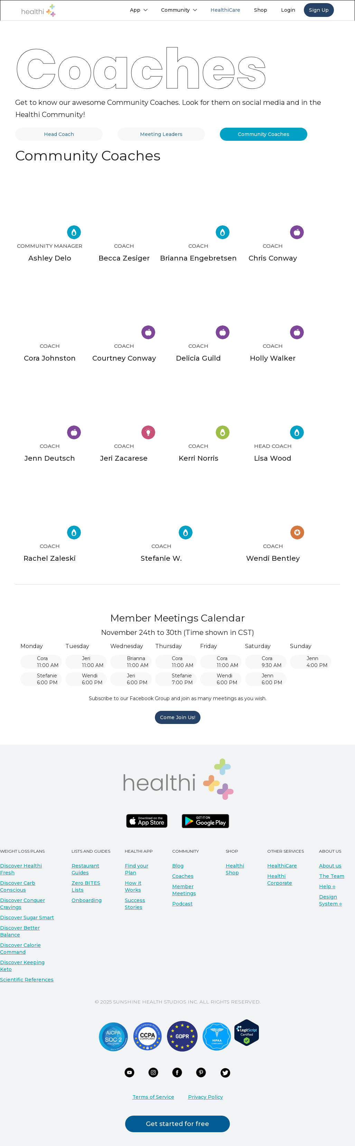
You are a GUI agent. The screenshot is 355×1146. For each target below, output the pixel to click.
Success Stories (135, 903)
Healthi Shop (235, 869)
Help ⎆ (327, 886)
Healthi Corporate (279, 879)
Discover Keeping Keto (22, 965)
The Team (331, 876)
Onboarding (87, 900)
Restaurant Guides (85, 869)
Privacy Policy (205, 1097)
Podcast (182, 904)
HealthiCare (282, 866)
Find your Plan (136, 869)
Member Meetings (184, 890)
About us (330, 866)
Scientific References (27, 980)
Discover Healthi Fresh (21, 869)
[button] (138, 10)
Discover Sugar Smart (27, 917)
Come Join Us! (177, 717)
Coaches (183, 876)
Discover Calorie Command (20, 948)
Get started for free (177, 1124)
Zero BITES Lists (86, 886)
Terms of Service (153, 1097)
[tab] (59, 134)
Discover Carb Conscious (17, 886)
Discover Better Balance (20, 931)
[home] (38, 10)
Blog (178, 866)
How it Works (133, 886)
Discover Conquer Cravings (22, 903)
